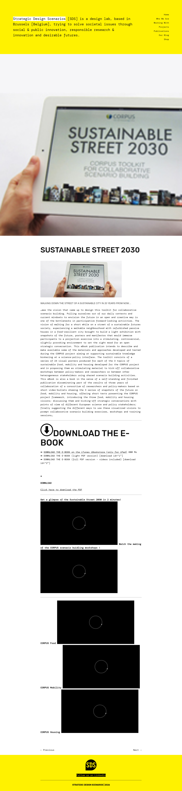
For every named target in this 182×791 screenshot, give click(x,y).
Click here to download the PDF (61, 489)
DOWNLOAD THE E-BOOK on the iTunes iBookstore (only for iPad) (85, 452)
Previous (48, 749)
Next (136, 749)
